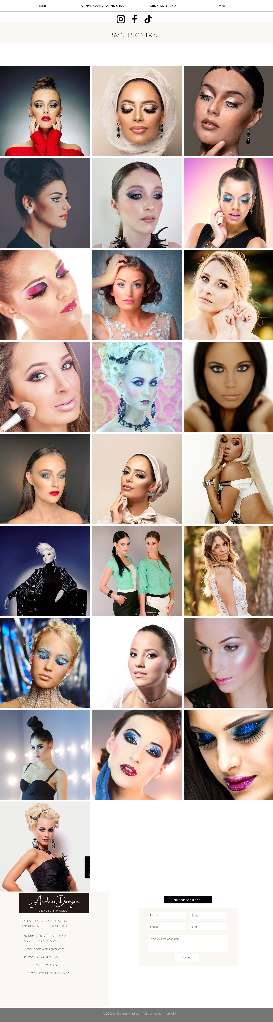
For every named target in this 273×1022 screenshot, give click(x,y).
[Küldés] (187, 957)
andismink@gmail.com (49, 949)
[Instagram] (121, 19)
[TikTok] (148, 19)
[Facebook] (134, 19)
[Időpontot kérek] (188, 899)
